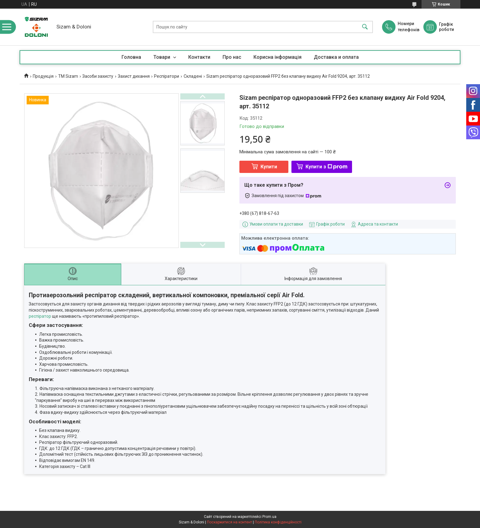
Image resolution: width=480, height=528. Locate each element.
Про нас (232, 57)
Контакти (199, 57)
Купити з (326, 167)
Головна (131, 57)
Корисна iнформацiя (277, 57)
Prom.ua (269, 517)
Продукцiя (43, 76)
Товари (162, 57)
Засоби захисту (97, 76)
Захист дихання (134, 76)
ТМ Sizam (68, 76)
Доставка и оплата (336, 57)
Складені (193, 76)
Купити (269, 167)
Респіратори (166, 76)
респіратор (40, 316)
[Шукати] (365, 27)
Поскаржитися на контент (229, 522)
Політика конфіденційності (278, 522)
